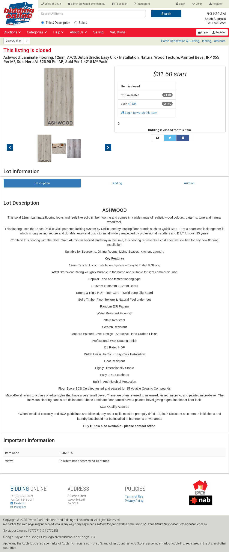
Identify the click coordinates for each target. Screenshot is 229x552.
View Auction (13, 40)
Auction (189, 183)
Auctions (12, 32)
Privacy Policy (134, 500)
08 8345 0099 (51, 3)
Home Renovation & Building (180, 41)
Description (42, 183)
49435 (132, 104)
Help (58, 32)
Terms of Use (134, 496)
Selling (98, 32)
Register (216, 3)
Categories (37, 32)
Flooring (206, 41)
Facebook (119, 3)
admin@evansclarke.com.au (86, 3)
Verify (197, 3)
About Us (78, 32)
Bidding (117, 183)
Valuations (118, 32)
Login (180, 3)
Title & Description (55, 22)
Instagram (142, 3)
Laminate (219, 41)
